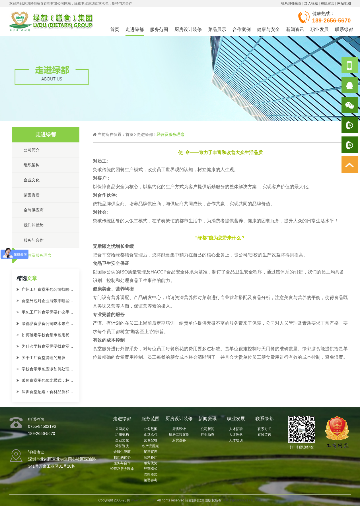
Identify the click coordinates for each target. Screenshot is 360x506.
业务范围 (150, 429)
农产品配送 (150, 446)
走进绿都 (135, 29)
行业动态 (207, 435)
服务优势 (150, 463)
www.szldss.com (143, 500)
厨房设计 (179, 429)
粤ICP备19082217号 (238, 500)
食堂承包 (150, 435)
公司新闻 (207, 429)
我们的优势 (122, 457)
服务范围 (159, 29)
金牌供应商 (122, 452)
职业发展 (319, 29)
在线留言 (327, 3)
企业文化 (122, 440)
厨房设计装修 (188, 29)
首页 (114, 29)
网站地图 (344, 3)
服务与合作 (122, 463)
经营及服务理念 (122, 469)
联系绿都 (344, 29)
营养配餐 (150, 440)
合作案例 (242, 29)
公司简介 (122, 429)
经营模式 (150, 469)
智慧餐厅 (150, 457)
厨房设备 (179, 440)
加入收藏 (311, 3)
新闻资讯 (295, 29)
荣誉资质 (122, 446)
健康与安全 (268, 29)
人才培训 (236, 440)
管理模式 (150, 474)
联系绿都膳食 (291, 3)
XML (258, 500)
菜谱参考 (150, 480)
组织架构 (122, 435)
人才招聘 (236, 429)
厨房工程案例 (179, 435)
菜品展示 (217, 29)
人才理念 (236, 435)
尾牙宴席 (150, 452)
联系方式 (264, 429)
